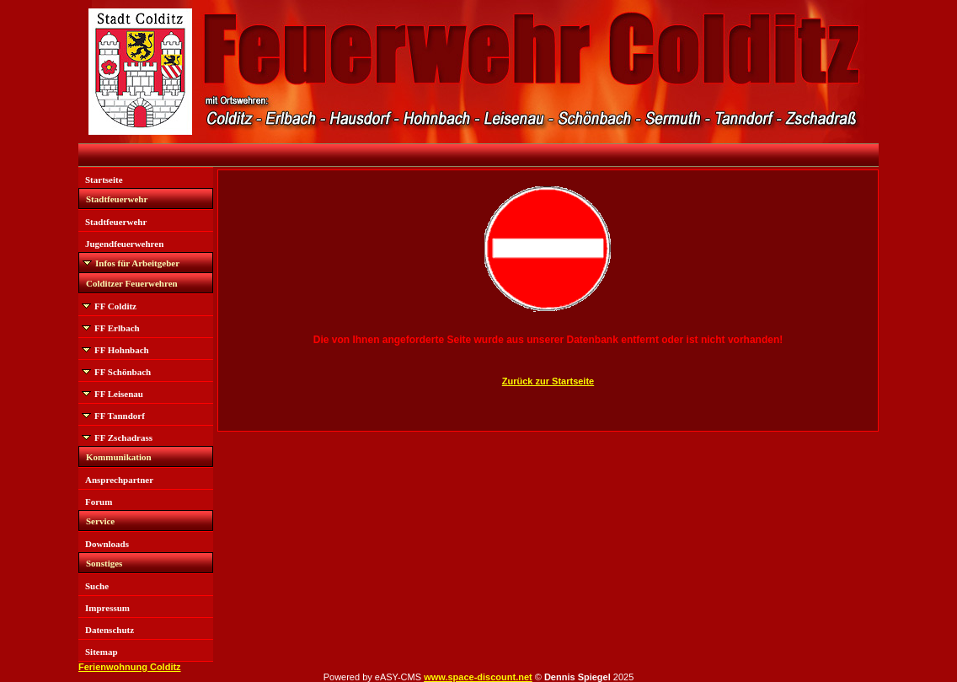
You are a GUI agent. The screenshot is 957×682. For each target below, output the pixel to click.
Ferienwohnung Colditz (129, 667)
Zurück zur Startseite (548, 381)
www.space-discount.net (478, 677)
